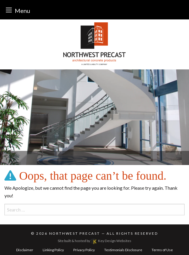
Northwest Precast (74, 233)
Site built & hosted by (94, 241)
